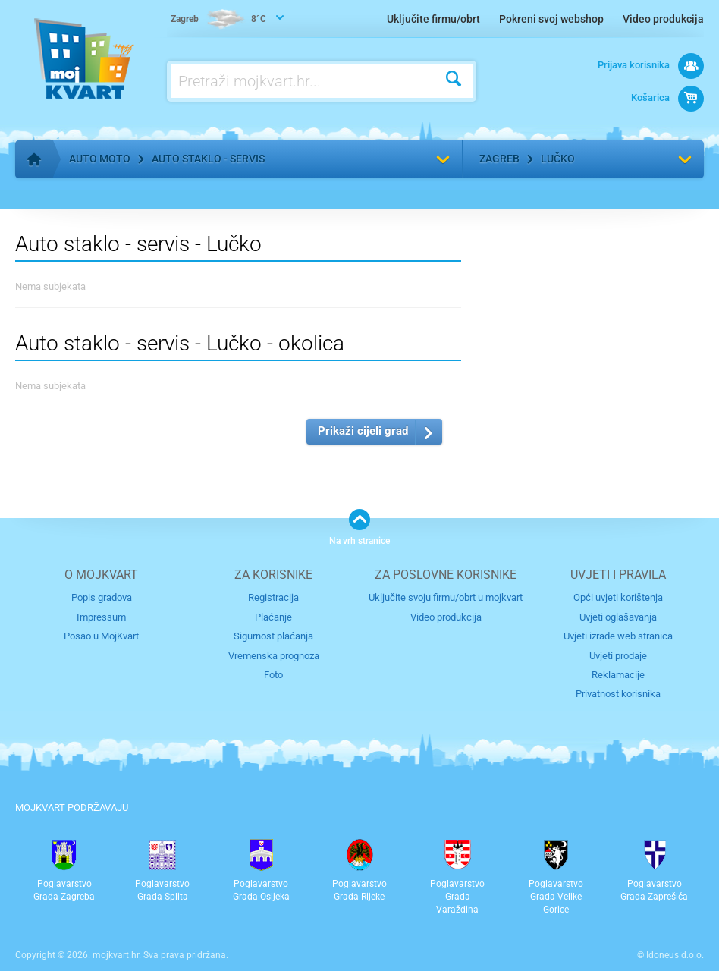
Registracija (273, 597)
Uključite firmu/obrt (433, 19)
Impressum (101, 617)
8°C (218, 19)
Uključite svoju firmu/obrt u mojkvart (446, 597)
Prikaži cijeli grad (363, 431)
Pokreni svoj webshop (551, 19)
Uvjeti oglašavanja (618, 617)
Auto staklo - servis (208, 158)
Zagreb (499, 158)
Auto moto (99, 158)
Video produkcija (663, 19)
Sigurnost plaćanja (273, 636)
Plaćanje (273, 617)
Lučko (558, 158)
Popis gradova (101, 597)
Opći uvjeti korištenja (618, 597)
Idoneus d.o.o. (675, 955)
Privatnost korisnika (618, 693)
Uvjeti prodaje (618, 655)
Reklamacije (618, 674)
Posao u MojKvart (101, 636)
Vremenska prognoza (273, 655)
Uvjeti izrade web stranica (618, 636)
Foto (273, 674)
